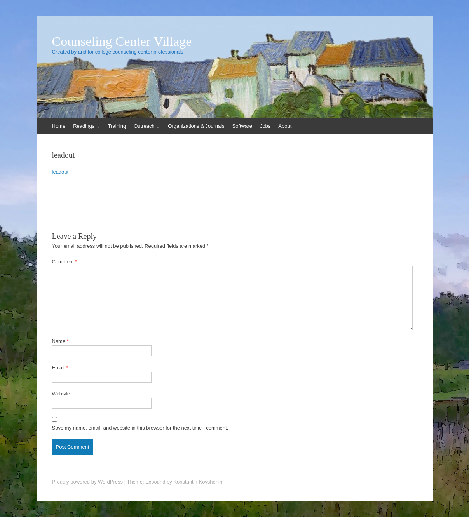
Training (117, 126)
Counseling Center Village (122, 41)
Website (61, 394)
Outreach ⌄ (147, 126)
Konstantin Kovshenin (197, 482)
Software (242, 126)
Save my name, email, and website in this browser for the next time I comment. (140, 428)
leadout (60, 172)
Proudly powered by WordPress (87, 482)
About (284, 126)
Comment (64, 262)
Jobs (265, 126)
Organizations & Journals (196, 126)
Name (60, 341)
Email (60, 368)
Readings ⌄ (86, 126)
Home (59, 126)
